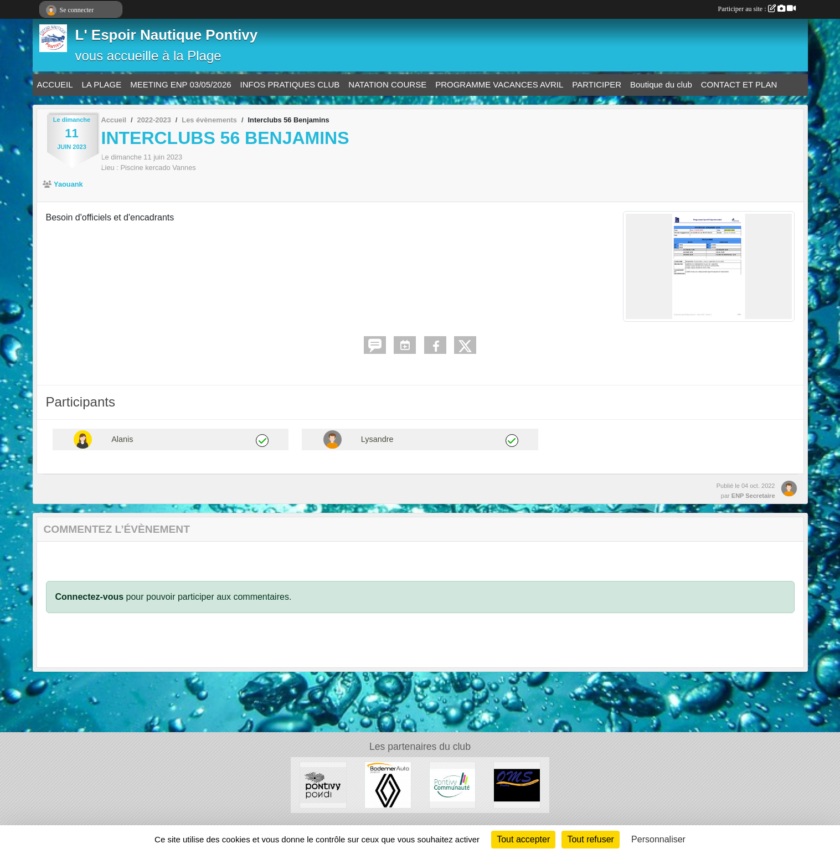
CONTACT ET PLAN (739, 84)
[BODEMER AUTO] (387, 784)
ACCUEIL (55, 84)
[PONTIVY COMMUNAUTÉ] (452, 784)
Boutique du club (661, 84)
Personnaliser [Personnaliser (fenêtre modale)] (658, 839)
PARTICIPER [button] (596, 84)
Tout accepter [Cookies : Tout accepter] (523, 839)
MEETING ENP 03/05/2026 (180, 84)
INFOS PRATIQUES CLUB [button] (290, 84)
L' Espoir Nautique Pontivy (166, 35)
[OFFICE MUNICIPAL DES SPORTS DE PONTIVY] (516, 784)
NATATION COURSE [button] (387, 84)
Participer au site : (757, 9)
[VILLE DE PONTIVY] (323, 784)
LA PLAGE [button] (102, 84)
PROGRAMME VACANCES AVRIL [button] (499, 84)
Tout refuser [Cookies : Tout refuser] (590, 839)
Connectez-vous (89, 596)
